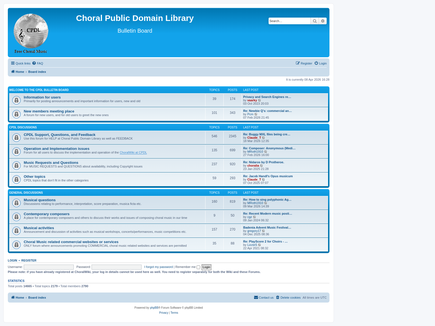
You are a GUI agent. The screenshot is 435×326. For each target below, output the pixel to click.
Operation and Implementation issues (56, 149)
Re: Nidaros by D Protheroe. (263, 162)
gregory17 (254, 230)
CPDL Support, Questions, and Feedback (59, 135)
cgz (249, 217)
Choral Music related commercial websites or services (71, 242)
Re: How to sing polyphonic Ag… (267, 199)
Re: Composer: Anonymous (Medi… (269, 148)
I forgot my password (158, 267)
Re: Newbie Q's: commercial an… (267, 110)
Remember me (187, 267)
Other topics (35, 176)
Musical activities (39, 228)
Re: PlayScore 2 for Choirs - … (265, 241)
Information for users (42, 97)
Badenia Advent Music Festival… (267, 227)
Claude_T (254, 137)
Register (29, 260)
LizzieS (252, 244)
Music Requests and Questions (51, 162)
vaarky (252, 100)
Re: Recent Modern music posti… (267, 213)
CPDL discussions (23, 127)
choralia (253, 165)
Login (12, 260)
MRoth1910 (255, 151)
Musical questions (40, 200)
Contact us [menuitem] (264, 297)
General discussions (26, 192)
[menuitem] (37, 63)
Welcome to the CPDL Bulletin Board (39, 90)
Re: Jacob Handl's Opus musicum (268, 176)
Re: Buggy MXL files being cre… (266, 134)
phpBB (154, 307)
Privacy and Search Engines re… (267, 97)
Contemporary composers (47, 214)
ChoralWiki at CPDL (133, 152)
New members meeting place (49, 111)
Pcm (250, 114)
